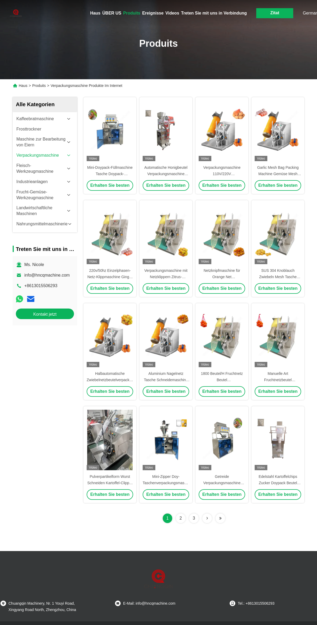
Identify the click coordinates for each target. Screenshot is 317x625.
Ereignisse (153, 13)
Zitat (274, 13)
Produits (131, 13)
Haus (95, 13)
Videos (172, 13)
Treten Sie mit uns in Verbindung (214, 13)
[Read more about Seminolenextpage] (207, 518)
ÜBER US (111, 13)
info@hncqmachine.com (47, 275)
